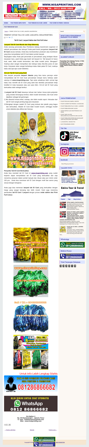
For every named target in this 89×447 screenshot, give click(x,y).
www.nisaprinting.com (39, 173)
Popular (63, 199)
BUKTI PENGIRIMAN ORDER (67, 124)
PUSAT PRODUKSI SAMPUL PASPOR (18, 23)
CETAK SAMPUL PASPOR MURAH (75, 202)
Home (6, 31)
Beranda (6, 23)
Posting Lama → (53, 430)
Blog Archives (77, 199)
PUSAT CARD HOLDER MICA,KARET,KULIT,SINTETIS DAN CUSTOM (71, 115)
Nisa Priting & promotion (67, 164)
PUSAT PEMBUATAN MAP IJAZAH (11, 27)
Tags (69, 199)
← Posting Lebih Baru (10, 430)
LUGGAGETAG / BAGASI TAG (68, 121)
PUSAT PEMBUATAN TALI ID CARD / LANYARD (37, 23)
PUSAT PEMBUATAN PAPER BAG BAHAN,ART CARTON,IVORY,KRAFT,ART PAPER (72, 118)
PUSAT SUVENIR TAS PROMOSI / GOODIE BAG (59, 23)
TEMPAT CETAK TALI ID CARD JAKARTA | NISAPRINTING (28, 35)
